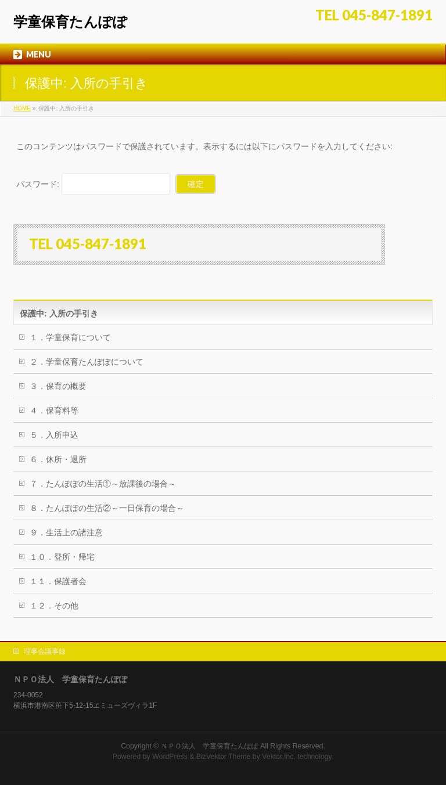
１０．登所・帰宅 (62, 556)
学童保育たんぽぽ (70, 22)
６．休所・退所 (58, 459)
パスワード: (93, 184)
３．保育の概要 (58, 386)
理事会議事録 (45, 651)
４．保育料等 (54, 410)
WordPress (170, 756)
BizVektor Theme (223, 756)
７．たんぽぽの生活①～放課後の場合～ (103, 483)
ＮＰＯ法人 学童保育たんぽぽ (209, 746)
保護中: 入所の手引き (59, 313)
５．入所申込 (54, 435)
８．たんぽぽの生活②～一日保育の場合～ (107, 508)
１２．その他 (54, 605)
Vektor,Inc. (279, 756)
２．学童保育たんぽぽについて (86, 361)
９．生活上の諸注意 (66, 532)
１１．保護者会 (58, 581)
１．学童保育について (70, 337)
